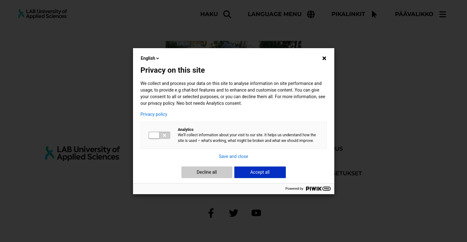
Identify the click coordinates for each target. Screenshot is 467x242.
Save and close (233, 156)
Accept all (260, 172)
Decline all (207, 172)
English (150, 58)
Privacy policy (154, 114)
